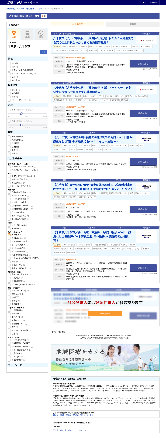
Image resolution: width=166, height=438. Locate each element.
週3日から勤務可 (19, 251)
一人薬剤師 (17, 310)
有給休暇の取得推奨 (21, 255)
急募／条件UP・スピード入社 (25, 170)
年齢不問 (16, 297)
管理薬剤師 (17, 140)
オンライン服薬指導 (21, 330)
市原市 (62, 415)
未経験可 (16, 304)
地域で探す (30, 9)
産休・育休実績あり (21, 274)
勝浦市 (55, 415)
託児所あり (17, 278)
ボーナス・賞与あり (21, 186)
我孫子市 (75, 415)
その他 (15, 80)
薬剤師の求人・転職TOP (15, 9)
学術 (14, 150)
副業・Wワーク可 (20, 291)
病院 (14, 67)
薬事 (14, 153)
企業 (14, 77)
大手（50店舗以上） (21, 268)
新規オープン (18, 265)
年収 (22, 110)
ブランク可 (17, 357)
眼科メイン (17, 317)
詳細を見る (143, 64)
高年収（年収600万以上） (23, 176)
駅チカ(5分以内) (19, 225)
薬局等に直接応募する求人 (23, 166)
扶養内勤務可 (18, 360)
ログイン (142, 2)
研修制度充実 (18, 281)
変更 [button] (43, 52)
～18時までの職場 (20, 202)
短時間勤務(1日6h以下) (22, 209)
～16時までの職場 (20, 195)
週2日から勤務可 (19, 248)
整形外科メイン (19, 324)
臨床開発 (16, 147)
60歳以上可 (17, 294)
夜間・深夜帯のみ (20, 216)
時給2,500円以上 (19, 179)
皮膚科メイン (18, 320)
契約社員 (16, 93)
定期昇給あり (18, 183)
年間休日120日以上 (20, 241)
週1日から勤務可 (19, 245)
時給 (22, 121)
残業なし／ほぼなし (21, 192)
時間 (41, 35)
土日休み (16, 235)
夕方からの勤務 (19, 212)
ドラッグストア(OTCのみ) (23, 73)
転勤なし (16, 262)
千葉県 (39, 9)
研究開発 (16, 143)
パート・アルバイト (21, 100)
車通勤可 (16, 228)
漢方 (14, 327)
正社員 (15, 90)
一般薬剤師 (17, 137)
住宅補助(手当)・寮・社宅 (23, 284)
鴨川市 (82, 415)
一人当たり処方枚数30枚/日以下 (25, 258)
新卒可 (15, 301)
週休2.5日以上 (18, 238)
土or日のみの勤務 (20, 219)
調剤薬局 (16, 63)
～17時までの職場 (20, 199)
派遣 (14, 97)
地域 (14, 35)
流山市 (68, 415)
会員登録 (153, 2)
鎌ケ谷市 (90, 415)
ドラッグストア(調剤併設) (23, 70)
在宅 (14, 334)
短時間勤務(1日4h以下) (22, 206)
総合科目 (16, 313)
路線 (27, 35)
